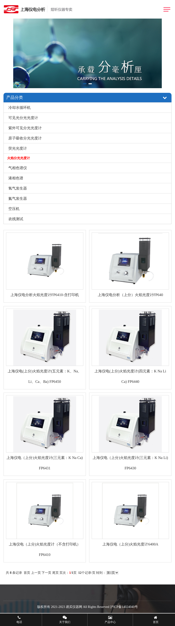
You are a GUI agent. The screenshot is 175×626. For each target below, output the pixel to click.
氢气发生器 (17, 188)
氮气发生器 (17, 198)
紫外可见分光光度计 (25, 128)
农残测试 (15, 219)
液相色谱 (15, 178)
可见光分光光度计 (23, 118)
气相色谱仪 (17, 168)
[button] (85, 83)
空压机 (13, 209)
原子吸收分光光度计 (25, 138)
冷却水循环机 (19, 108)
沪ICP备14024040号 (124, 607)
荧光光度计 (17, 148)
